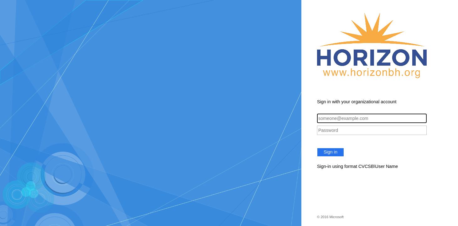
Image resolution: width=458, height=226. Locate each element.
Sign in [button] (330, 151)
